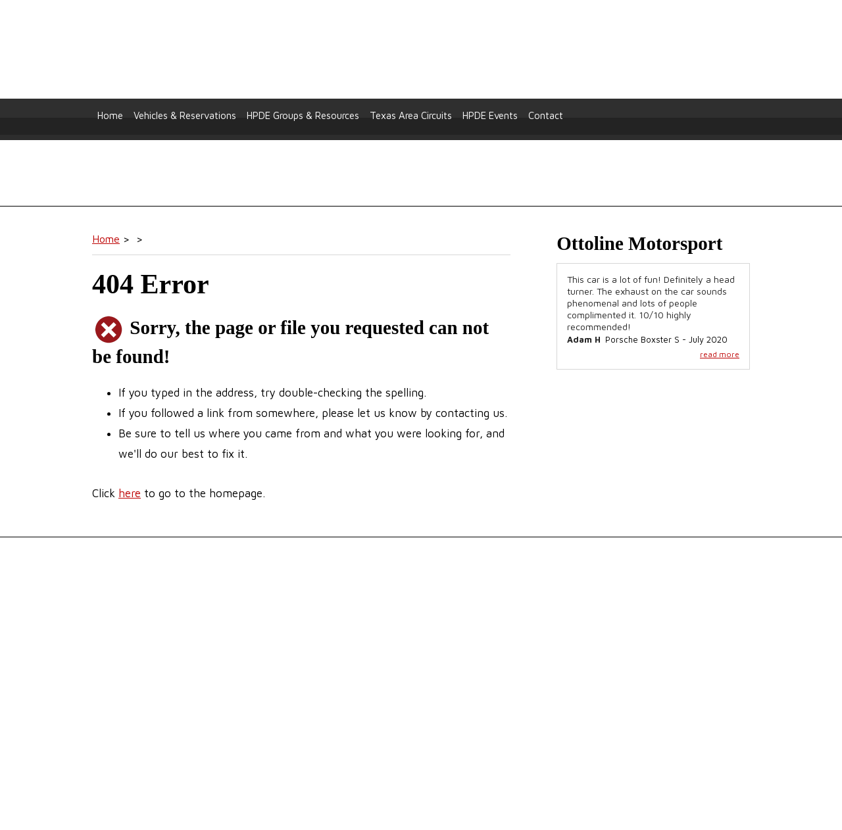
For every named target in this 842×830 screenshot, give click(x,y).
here (129, 493)
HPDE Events (490, 115)
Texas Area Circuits (411, 115)
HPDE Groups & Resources (303, 115)
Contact (545, 115)
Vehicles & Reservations (185, 115)
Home (110, 115)
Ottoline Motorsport (421, 49)
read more (719, 354)
